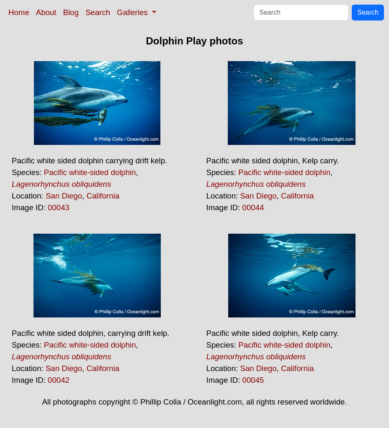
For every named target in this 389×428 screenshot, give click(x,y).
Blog (71, 12)
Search (97, 12)
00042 (59, 380)
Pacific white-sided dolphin (90, 172)
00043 (59, 207)
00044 (253, 207)
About (46, 12)
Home (18, 12)
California (102, 195)
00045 (253, 380)
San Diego (64, 195)
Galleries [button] (133, 12)
